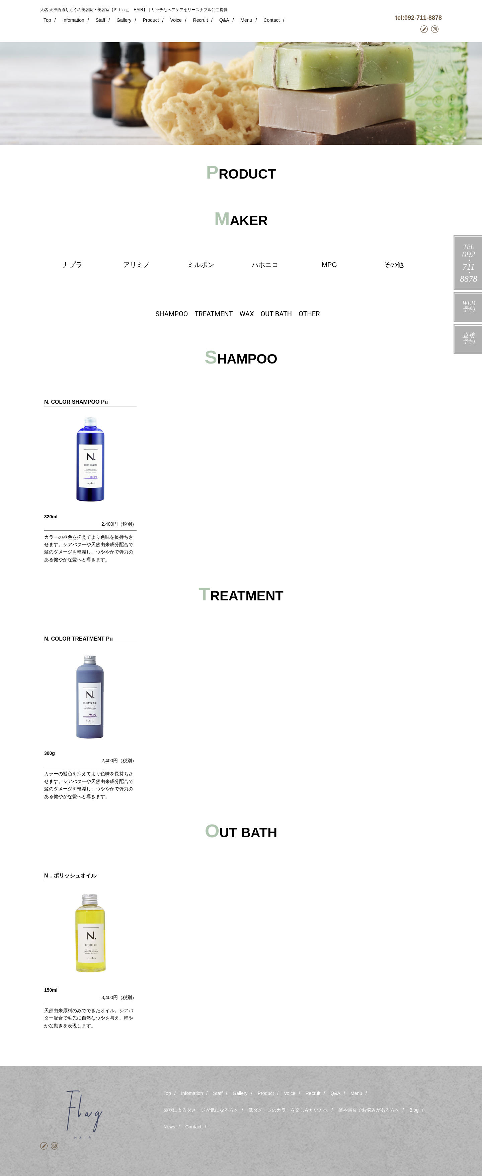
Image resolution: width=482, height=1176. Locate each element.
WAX (247, 314)
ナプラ (72, 264)
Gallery (123, 20)
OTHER (309, 314)
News (169, 1126)
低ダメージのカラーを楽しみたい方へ (288, 1110)
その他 (394, 264)
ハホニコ (265, 264)
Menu (246, 20)
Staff (100, 20)
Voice (176, 20)
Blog (414, 1110)
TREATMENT (213, 314)
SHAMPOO (171, 314)
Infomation (73, 20)
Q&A (224, 20)
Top (47, 20)
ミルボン (200, 264)
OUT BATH (276, 314)
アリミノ (136, 264)
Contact (271, 20)
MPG (329, 264)
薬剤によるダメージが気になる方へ (200, 1110)
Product (151, 20)
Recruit (200, 20)
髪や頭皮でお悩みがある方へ (368, 1110)
